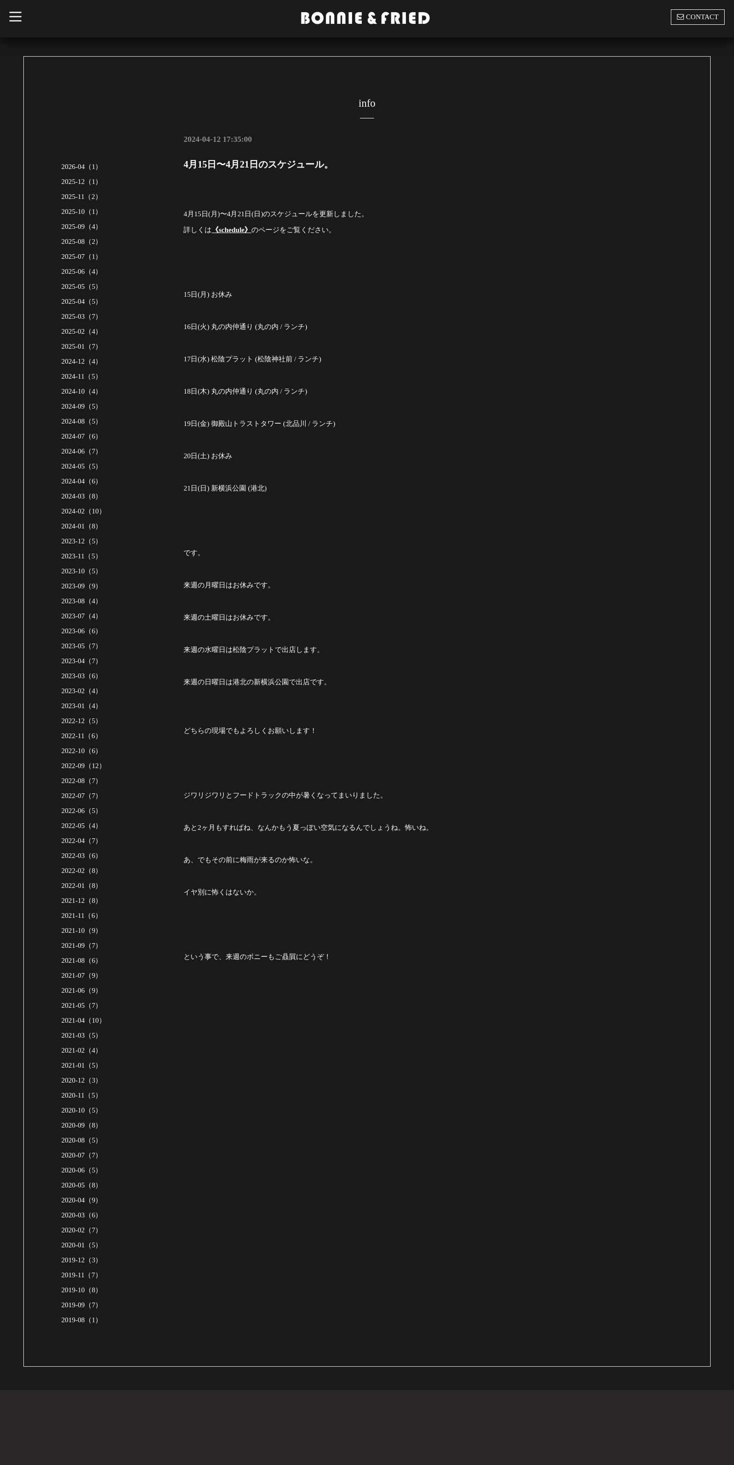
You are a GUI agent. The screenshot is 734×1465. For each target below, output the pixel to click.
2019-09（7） (82, 1305)
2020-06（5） (82, 1170)
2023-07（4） (82, 616)
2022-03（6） (82, 855)
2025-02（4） (82, 331)
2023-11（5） (81, 556)
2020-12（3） (82, 1080)
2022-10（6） (82, 750)
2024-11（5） (81, 376)
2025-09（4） (82, 226)
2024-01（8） (82, 526)
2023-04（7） (82, 661)
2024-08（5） (82, 421)
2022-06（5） (82, 810)
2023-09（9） (82, 586)
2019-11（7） (81, 1275)
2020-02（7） (82, 1230)
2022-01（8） (82, 885)
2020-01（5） (82, 1245)
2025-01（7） (82, 346)
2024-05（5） (82, 466)
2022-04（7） (82, 840)
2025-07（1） (82, 256)
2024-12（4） (82, 361)
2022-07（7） (82, 795)
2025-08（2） (82, 241)
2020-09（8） (82, 1125)
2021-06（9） (82, 990)
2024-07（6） (82, 436)
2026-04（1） (82, 166)
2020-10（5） (82, 1110)
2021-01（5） (82, 1065)
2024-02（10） (83, 511)
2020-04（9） (82, 1200)
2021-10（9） (82, 930)
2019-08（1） (82, 1320)
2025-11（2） (81, 196)
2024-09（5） (82, 406)
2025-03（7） (82, 316)
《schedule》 (231, 230)
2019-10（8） (82, 1290)
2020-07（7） (82, 1155)
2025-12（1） (82, 181)
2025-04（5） (82, 301)
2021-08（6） (82, 960)
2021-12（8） (82, 900)
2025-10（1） (82, 211)
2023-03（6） (82, 676)
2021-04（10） (83, 1020)
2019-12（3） (82, 1260)
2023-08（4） (82, 601)
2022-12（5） (82, 721)
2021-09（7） (82, 945)
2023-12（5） (82, 541)
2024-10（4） (82, 391)
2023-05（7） (82, 646)
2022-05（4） (82, 825)
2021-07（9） (82, 975)
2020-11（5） (81, 1095)
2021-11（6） (81, 915)
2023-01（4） (82, 706)
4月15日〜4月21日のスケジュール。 (258, 164)
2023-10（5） (82, 571)
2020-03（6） (82, 1215)
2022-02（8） (82, 870)
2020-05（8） (82, 1185)
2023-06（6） (82, 631)
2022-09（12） (83, 765)
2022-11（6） (81, 736)
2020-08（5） (82, 1140)
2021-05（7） (82, 1005)
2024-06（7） (82, 451)
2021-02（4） (82, 1050)
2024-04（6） (82, 481)
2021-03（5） (82, 1035)
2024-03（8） (82, 496)
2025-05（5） (82, 286)
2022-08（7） (82, 780)
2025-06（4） (82, 271)
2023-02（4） (82, 691)
